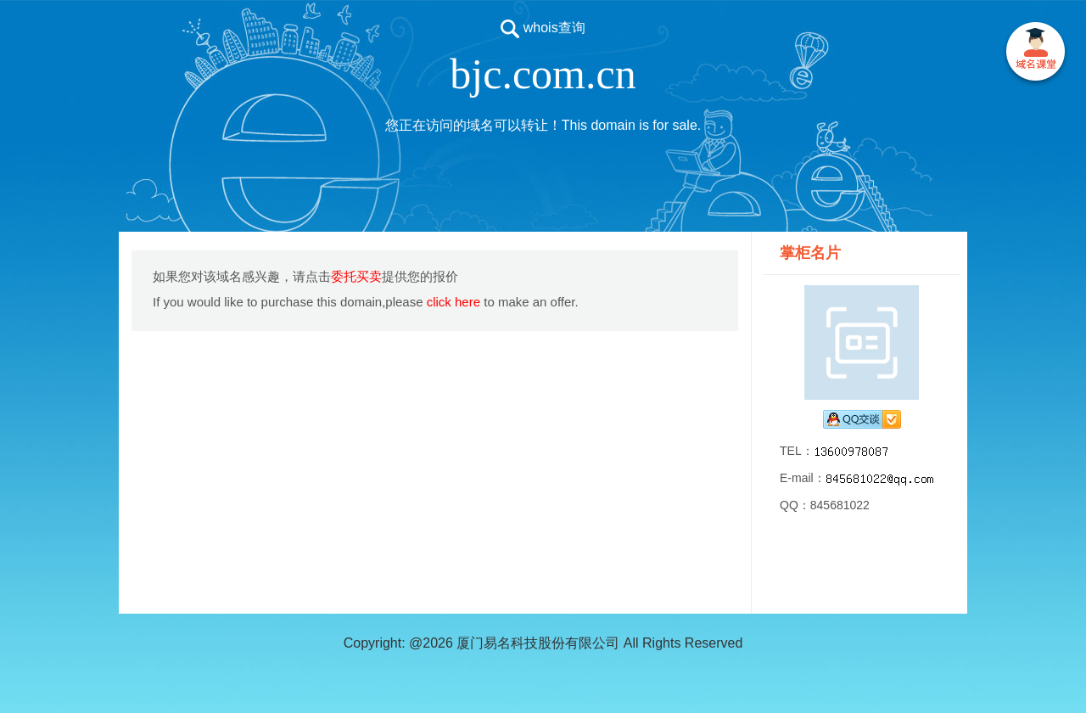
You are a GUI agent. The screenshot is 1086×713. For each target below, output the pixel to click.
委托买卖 (356, 276)
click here (453, 302)
